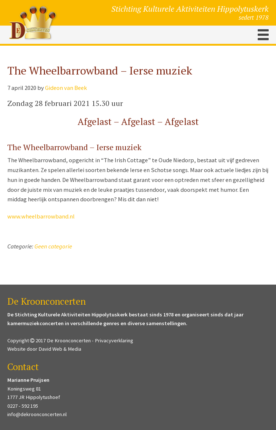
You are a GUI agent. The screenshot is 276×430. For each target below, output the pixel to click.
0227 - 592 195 (22, 406)
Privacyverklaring (114, 340)
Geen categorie (53, 246)
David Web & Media (59, 349)
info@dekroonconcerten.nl (37, 414)
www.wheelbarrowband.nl (41, 216)
